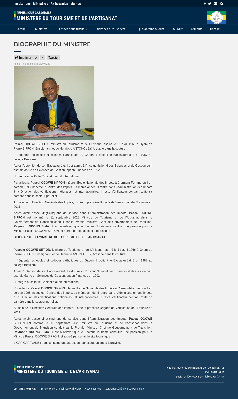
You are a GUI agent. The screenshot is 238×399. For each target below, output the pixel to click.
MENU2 (178, 29)
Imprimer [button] (23, 57)
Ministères (40, 4)
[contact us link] (215, 4)
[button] (36, 57)
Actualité (196, 29)
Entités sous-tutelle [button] (73, 29)
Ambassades (59, 4)
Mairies (75, 4)
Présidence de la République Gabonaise (60, 388)
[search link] (221, 4)
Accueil (22, 29)
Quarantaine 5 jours (151, 29)
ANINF (220, 376)
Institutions (22, 4)
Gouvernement (93, 388)
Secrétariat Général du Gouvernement (124, 388)
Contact (215, 29)
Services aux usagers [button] (112, 29)
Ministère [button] (42, 29)
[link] (205, 4)
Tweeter (53, 57)
